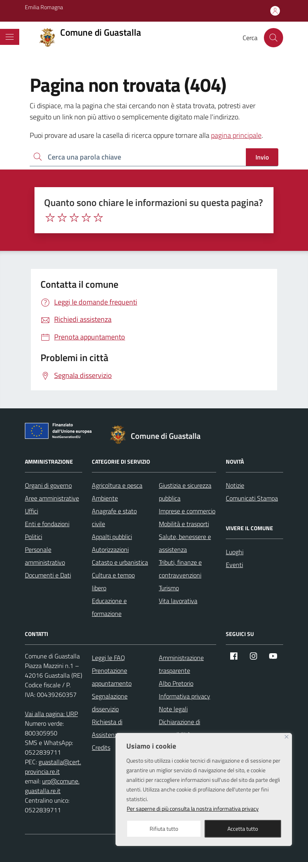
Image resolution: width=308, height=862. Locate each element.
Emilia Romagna (44, 7)
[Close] (286, 737)
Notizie (235, 485)
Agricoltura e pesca (117, 485)
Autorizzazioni (110, 549)
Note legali (173, 709)
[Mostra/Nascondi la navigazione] (9, 37)
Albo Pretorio (176, 683)
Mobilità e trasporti (184, 524)
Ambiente (105, 498)
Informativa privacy (184, 696)
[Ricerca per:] (138, 157)
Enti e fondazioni (47, 524)
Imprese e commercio (187, 511)
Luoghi (234, 552)
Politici (33, 536)
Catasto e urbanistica (120, 562)
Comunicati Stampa (252, 498)
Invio (262, 157)
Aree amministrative (52, 498)
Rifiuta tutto (164, 828)
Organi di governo (48, 485)
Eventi (234, 564)
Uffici (31, 511)
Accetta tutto (242, 828)
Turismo (169, 588)
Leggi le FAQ (108, 657)
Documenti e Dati (48, 575)
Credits (101, 747)
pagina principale (236, 135)
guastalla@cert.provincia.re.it (53, 766)
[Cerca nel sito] (273, 37)
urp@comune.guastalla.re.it (52, 785)
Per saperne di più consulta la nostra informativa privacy (193, 808)
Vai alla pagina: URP (51, 714)
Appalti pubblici (112, 536)
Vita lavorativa (178, 601)
